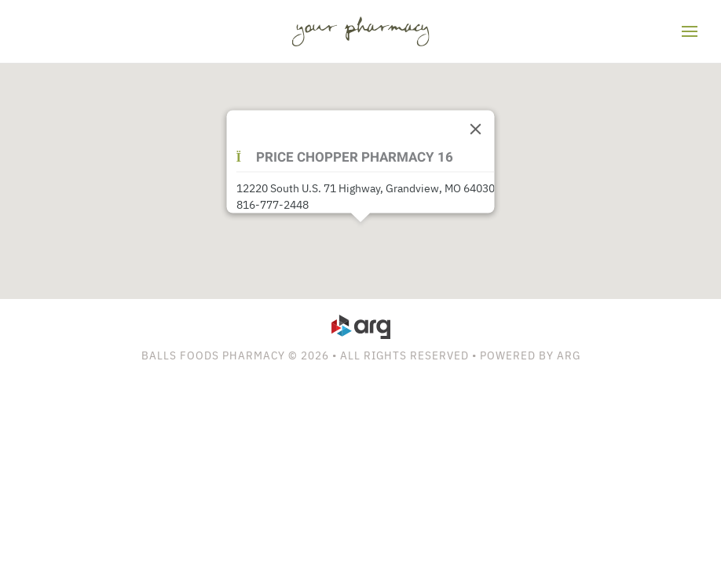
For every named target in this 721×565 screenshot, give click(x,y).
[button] (689, 31)
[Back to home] (361, 31)
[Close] (476, 129)
